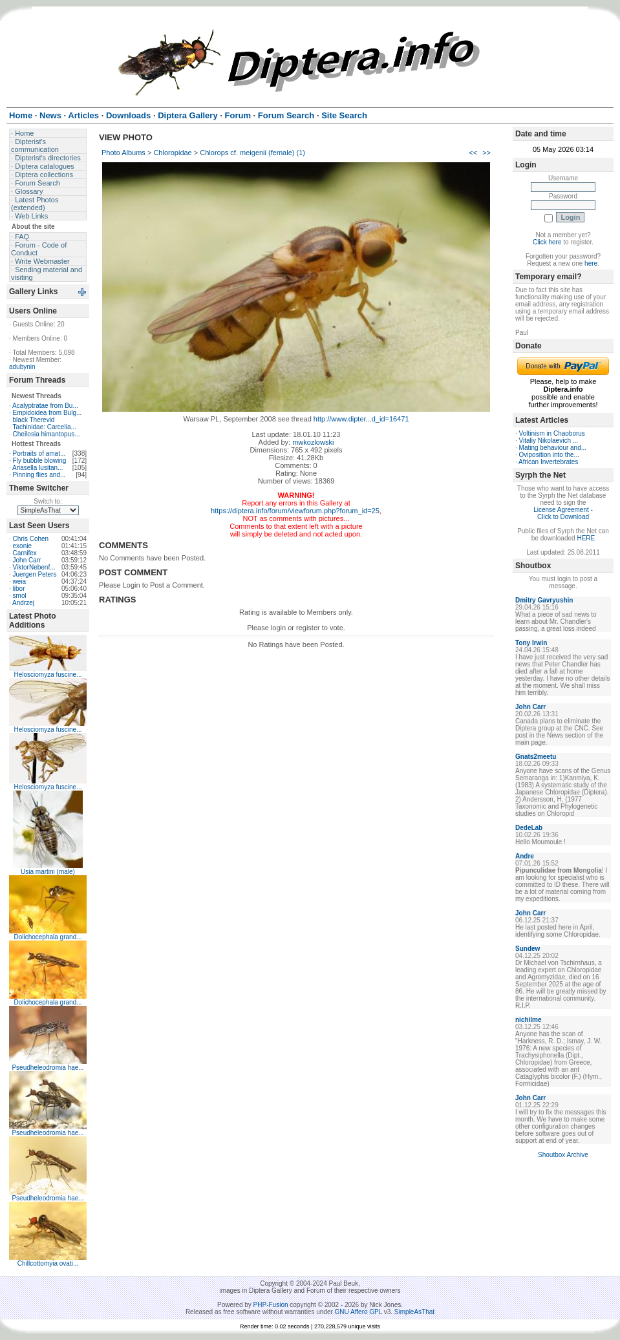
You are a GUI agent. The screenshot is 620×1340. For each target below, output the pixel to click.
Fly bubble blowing (40, 460)
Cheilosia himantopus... (46, 434)
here (590, 263)
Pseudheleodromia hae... (47, 1067)
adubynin (22, 366)
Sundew (527, 948)
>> (486, 152)
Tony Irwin (531, 642)
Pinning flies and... (39, 474)
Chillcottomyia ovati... (47, 1263)
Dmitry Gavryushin (544, 600)
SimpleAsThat (414, 1311)
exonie (22, 545)
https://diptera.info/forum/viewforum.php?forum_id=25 (295, 511)
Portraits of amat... (39, 453)
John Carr (27, 560)
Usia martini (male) (48, 871)
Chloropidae (172, 152)
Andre (524, 856)
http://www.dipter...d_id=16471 (361, 419)
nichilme (528, 1019)
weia (20, 581)
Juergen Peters (35, 574)
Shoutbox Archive (563, 1154)
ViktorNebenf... (34, 567)
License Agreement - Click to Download (563, 513)
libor (19, 588)
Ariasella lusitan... (37, 467)
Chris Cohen (31, 538)
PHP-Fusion (270, 1304)
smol (20, 595)
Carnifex (25, 553)
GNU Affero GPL (358, 1311)
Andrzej (23, 602)
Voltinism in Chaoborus (552, 433)
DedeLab (528, 827)
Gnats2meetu (535, 756)
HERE (586, 538)
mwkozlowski (313, 442)
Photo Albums (123, 152)
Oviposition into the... (549, 454)
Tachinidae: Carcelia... (44, 427)
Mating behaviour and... (553, 447)
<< (473, 152)
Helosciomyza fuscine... (47, 674)
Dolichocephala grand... (47, 937)
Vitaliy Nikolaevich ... (549, 440)
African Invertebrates (548, 461)
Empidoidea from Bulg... (47, 412)
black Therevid (34, 419)
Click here (547, 242)
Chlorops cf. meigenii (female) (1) (252, 152)
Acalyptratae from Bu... (45, 405)
